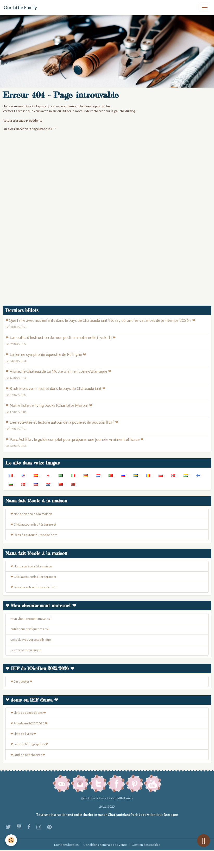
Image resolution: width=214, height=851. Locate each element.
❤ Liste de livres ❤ (23, 734)
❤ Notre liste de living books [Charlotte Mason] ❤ (48, 405)
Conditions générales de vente (105, 845)
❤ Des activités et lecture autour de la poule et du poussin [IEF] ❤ (61, 422)
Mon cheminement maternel (30, 618)
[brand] (20, 7)
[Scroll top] (203, 840)
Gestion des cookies (145, 845)
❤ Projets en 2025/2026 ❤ (28, 723)
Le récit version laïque (25, 650)
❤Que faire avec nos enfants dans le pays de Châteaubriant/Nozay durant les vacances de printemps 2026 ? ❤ (100, 320)
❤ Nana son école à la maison (31, 514)
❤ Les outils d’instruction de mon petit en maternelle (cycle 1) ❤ (60, 337)
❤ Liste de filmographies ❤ (29, 744)
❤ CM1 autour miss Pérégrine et (33, 524)
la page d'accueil (40, 129)
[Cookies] (11, 840)
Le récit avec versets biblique (30, 639)
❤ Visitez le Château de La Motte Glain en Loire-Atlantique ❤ (58, 371)
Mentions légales (66, 845)
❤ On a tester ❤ (21, 681)
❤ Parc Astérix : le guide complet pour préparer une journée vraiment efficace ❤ (74, 439)
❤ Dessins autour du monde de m (34, 535)
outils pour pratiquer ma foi (29, 629)
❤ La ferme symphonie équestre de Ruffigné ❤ (45, 354)
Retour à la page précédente (22, 120)
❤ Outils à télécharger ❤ (27, 755)
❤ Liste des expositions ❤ (28, 713)
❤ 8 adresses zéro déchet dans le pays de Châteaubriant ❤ (55, 388)
